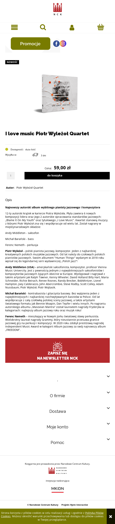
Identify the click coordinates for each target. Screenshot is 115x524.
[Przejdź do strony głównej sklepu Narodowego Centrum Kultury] (57, 8)
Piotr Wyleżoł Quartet (29, 187)
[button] (14, 27)
